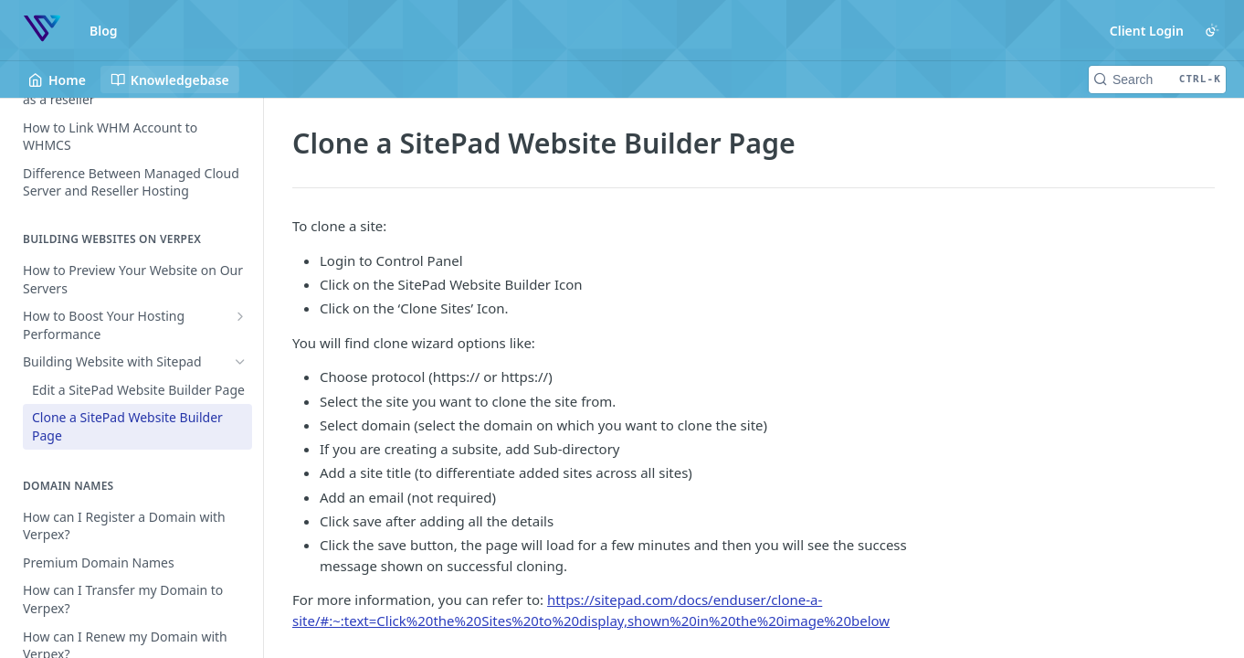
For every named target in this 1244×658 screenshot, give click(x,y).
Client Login (1147, 30)
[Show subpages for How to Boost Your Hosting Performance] (240, 316)
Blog (104, 30)
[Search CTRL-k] (1157, 79)
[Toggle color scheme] (1212, 30)
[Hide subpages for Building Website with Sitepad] (240, 362)
